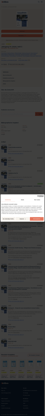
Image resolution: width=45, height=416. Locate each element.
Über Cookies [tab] (37, 199)
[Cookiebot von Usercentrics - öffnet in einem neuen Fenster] (38, 196)
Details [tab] (22, 199)
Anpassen (22, 218)
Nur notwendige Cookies (8, 218)
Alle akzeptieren (36, 218)
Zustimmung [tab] (8, 199)
